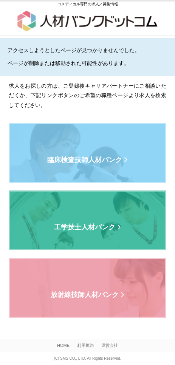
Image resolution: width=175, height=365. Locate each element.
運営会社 (109, 345)
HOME (63, 345)
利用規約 (85, 345)
